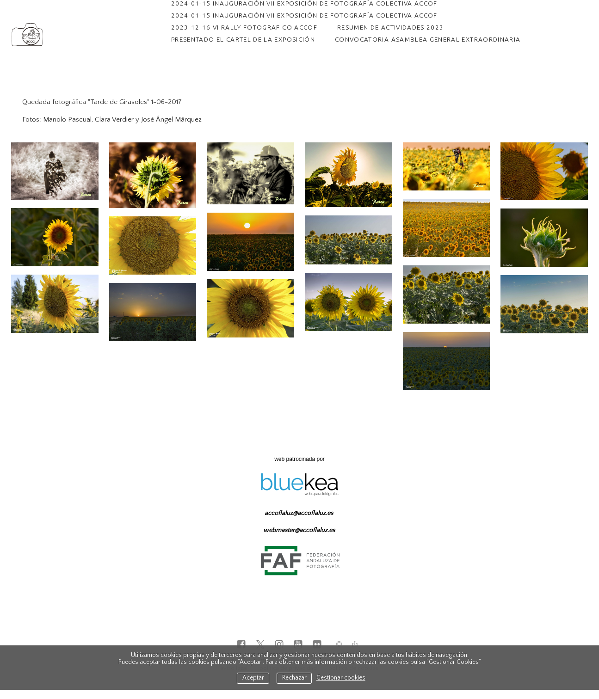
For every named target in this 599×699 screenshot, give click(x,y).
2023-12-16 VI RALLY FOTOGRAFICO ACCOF (244, 27)
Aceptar (253, 677)
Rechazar (294, 677)
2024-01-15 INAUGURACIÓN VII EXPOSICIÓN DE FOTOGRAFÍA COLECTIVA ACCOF (304, 15)
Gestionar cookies (340, 677)
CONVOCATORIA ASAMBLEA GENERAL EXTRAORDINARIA (427, 39)
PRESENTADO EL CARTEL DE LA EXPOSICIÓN (243, 39)
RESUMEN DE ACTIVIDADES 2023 (390, 27)
